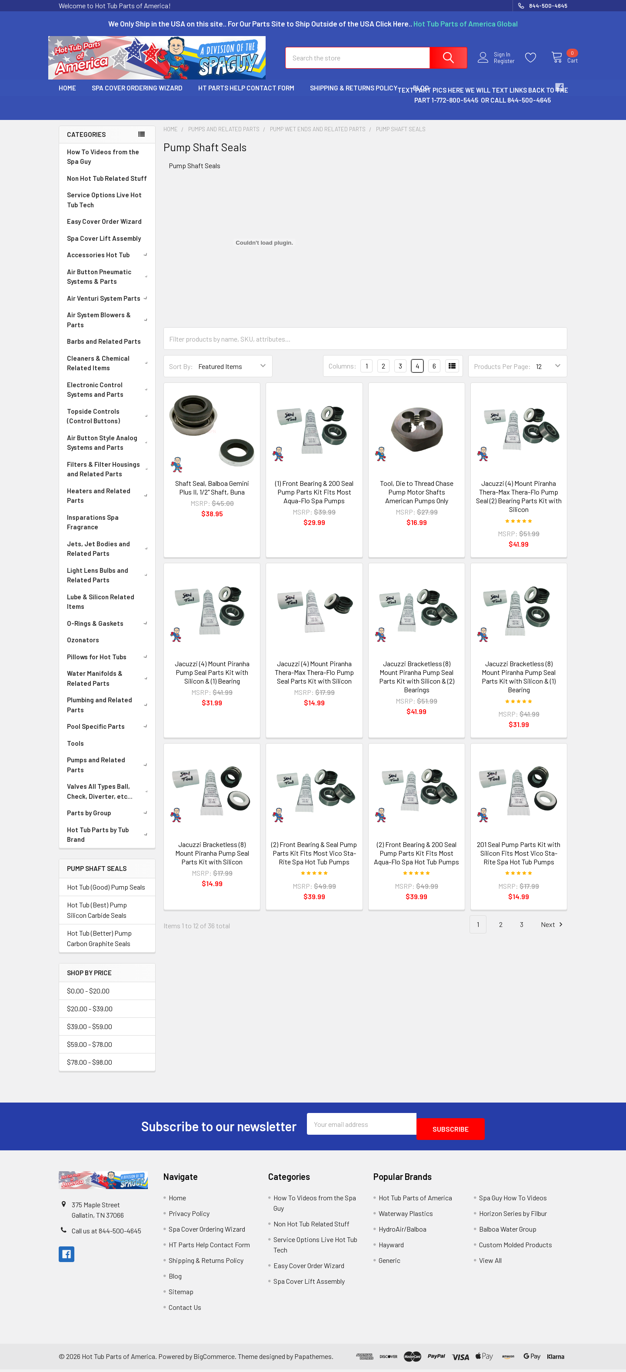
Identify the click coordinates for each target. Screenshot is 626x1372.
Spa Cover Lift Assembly (104, 246)
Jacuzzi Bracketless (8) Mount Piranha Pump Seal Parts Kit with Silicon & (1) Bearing (519, 684)
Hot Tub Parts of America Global (465, 23)
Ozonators (83, 647)
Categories (86, 142)
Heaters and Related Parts (109, 503)
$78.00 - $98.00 (89, 1070)
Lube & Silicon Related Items (100, 609)
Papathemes (313, 1359)
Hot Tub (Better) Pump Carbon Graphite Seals (99, 946)
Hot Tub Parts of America (415, 1200)
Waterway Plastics (406, 1216)
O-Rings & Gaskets (108, 631)
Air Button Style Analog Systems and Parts (109, 450)
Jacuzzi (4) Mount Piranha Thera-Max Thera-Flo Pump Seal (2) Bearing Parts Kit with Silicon (519, 504)
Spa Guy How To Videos (513, 1200)
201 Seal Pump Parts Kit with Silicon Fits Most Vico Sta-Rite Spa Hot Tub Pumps (518, 861)
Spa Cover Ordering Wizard (137, 96)
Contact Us (185, 1310)
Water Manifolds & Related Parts (109, 686)
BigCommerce (214, 1359)
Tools (75, 751)
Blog (175, 1278)
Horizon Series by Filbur (513, 1216)
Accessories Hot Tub (108, 262)
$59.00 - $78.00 (89, 1052)
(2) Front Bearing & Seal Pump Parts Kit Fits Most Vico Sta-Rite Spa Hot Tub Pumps (314, 861)
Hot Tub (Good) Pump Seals (106, 894)
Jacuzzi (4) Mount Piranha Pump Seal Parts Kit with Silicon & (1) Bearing (212, 680)
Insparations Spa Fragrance (93, 530)
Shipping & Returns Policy (353, 96)
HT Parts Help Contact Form (246, 96)
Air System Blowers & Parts (109, 327)
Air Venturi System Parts (108, 306)
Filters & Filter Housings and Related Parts (109, 477)
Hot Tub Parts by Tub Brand (109, 842)
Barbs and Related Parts (104, 349)
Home (67, 96)
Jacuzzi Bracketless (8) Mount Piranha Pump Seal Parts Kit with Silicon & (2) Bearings (416, 684)
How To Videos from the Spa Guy (103, 164)
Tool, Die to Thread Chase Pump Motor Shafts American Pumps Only (416, 499)
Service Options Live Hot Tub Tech (104, 207)
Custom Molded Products (515, 1247)
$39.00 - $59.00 (89, 1034)
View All (490, 1263)
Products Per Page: (502, 374)
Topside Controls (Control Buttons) (109, 424)
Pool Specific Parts (108, 734)
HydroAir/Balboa (402, 1231)
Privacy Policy (189, 1216)
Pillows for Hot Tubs (108, 664)
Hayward (391, 1247)
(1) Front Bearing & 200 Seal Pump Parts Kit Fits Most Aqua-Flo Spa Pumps (314, 499)
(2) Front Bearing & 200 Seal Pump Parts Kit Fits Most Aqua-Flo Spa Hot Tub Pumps (416, 861)
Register (498, 66)
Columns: (342, 373)
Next (553, 932)
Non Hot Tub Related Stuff (107, 186)
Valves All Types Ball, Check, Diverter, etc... (109, 799)
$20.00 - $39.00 (90, 1016)
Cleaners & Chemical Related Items (109, 371)
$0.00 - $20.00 (88, 998)
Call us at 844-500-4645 (106, 1233)
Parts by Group (108, 820)
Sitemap (181, 1294)
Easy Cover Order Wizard (104, 229)
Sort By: (181, 374)
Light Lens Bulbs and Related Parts (109, 583)
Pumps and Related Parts (109, 772)
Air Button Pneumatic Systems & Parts (109, 284)
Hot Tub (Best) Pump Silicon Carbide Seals (97, 917)
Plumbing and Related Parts (109, 712)
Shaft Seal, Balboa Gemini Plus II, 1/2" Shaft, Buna (212, 495)
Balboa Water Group (507, 1231)
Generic (389, 1263)
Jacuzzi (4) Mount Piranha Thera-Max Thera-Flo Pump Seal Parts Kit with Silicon (314, 680)
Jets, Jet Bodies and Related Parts (109, 556)
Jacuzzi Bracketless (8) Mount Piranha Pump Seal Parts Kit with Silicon (212, 861)
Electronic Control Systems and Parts (109, 397)
